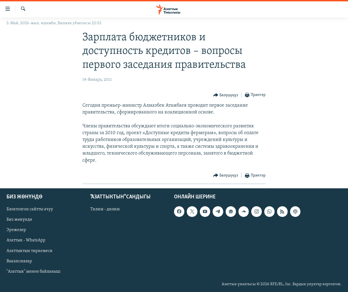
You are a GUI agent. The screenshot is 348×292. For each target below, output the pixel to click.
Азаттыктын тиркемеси (29, 250)
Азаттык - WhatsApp (26, 240)
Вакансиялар (19, 261)
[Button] (225, 95)
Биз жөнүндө (19, 219)
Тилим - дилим (105, 209)
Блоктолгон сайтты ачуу (30, 209)
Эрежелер (16, 230)
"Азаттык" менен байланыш (33, 271)
